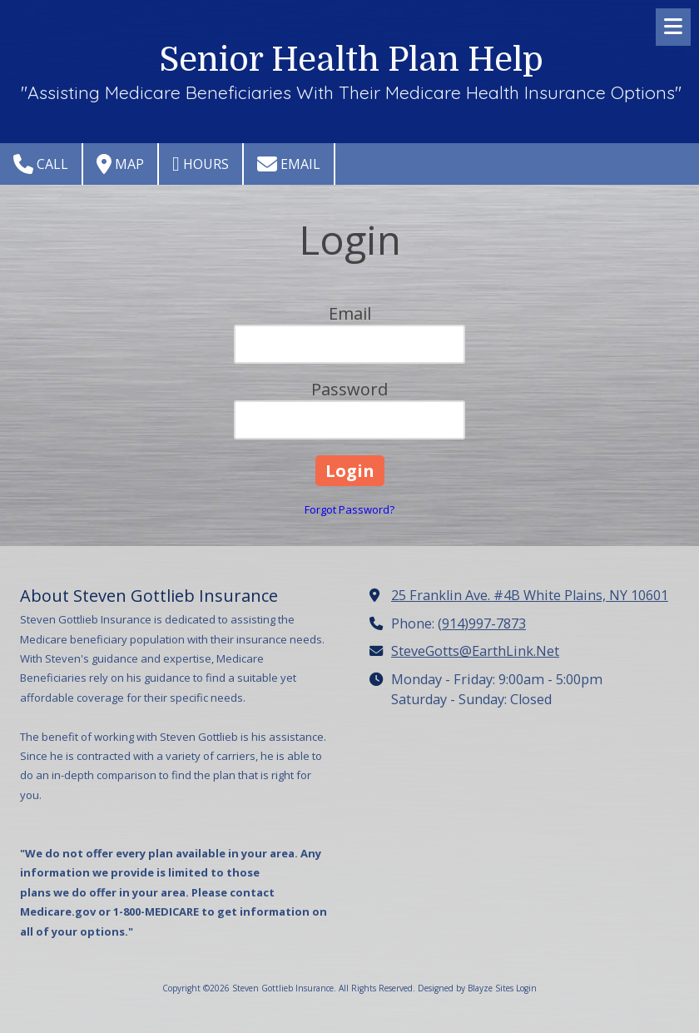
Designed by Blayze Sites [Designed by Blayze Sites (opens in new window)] (465, 988)
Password (349, 389)
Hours (200, 164)
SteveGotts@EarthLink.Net (475, 651)
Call (40, 164)
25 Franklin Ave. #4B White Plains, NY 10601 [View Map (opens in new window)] (529, 595)
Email (288, 164)
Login (526, 988)
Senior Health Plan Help (351, 60)
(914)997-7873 (482, 623)
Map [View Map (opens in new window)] (120, 164)
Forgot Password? (349, 509)
